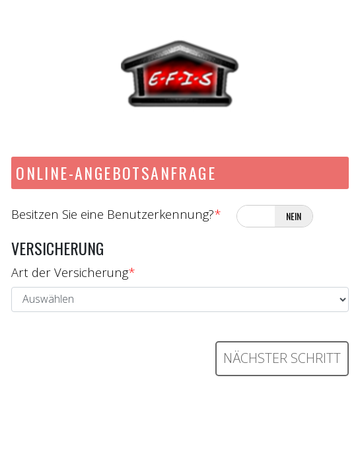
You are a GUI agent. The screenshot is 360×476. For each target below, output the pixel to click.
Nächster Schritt (282, 358)
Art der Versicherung (73, 272)
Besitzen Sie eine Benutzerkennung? (116, 214)
